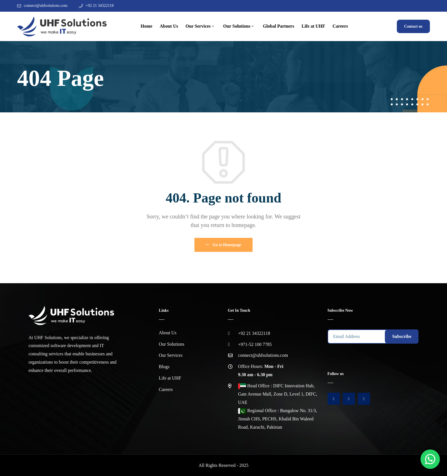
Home (146, 26)
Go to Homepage (223, 245)
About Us (169, 26)
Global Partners (278, 26)
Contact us (413, 26)
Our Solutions (236, 26)
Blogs (164, 366)
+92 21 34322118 (99, 5)
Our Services (198, 26)
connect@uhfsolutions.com (46, 5)
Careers (340, 26)
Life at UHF (313, 26)
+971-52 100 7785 (255, 344)
